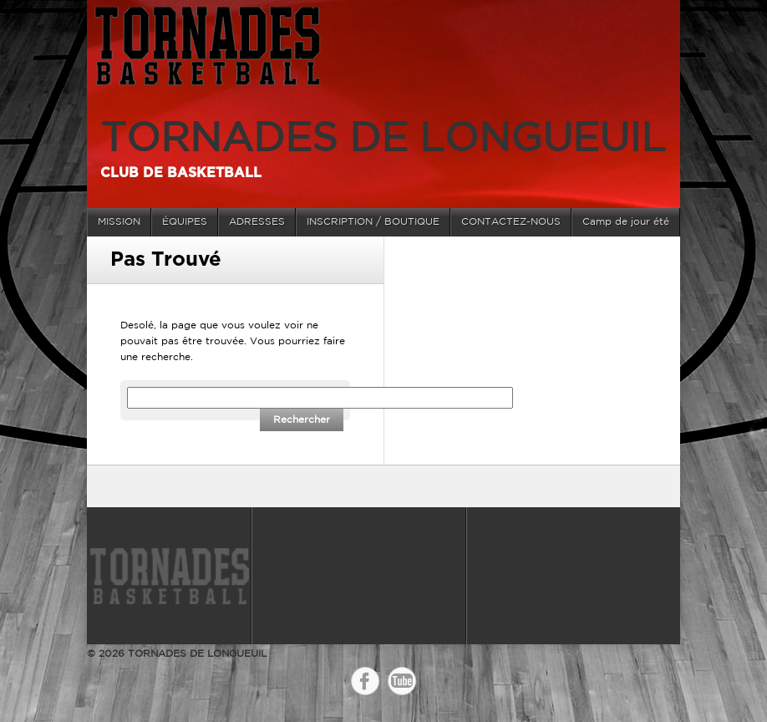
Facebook (365, 681)
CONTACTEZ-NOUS (511, 221)
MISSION (119, 221)
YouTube (402, 681)
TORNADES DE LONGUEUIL (383, 140)
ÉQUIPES (184, 221)
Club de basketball (181, 173)
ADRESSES (257, 221)
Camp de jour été (625, 221)
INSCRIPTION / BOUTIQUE (373, 221)
